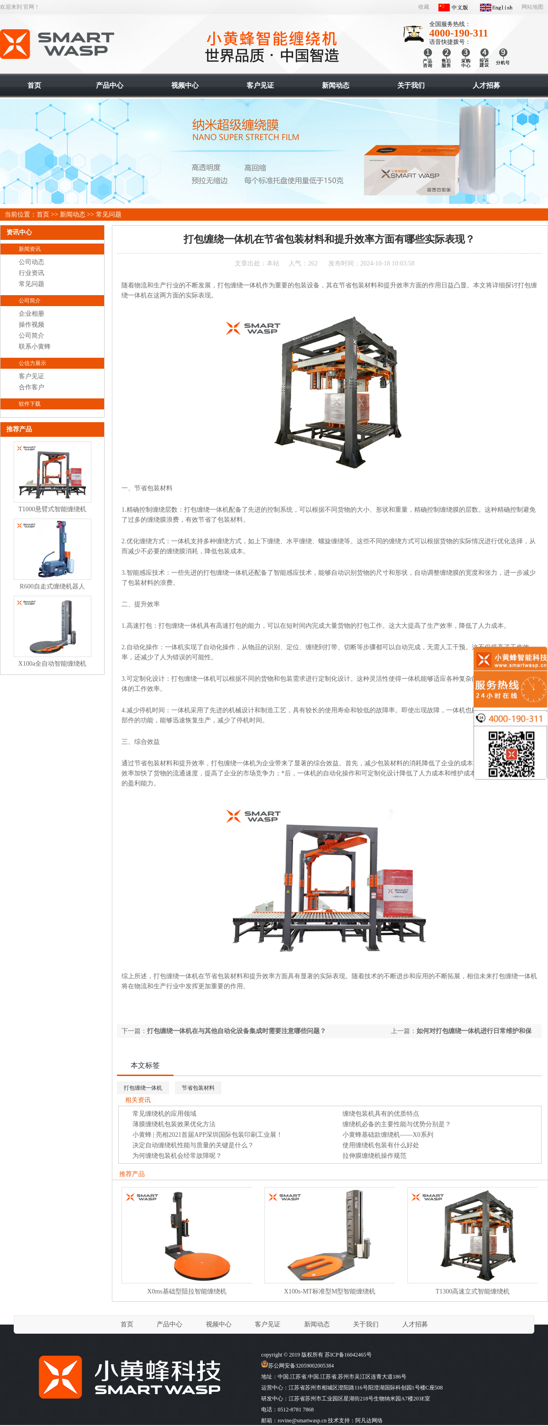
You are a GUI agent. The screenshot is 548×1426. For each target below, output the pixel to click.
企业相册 (31, 313)
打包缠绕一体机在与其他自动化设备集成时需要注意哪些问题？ (236, 1031)
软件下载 (30, 404)
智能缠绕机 (58, 44)
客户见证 (31, 376)
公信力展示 (32, 363)
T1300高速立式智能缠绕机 (473, 1291)
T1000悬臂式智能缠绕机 (52, 509)
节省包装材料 (198, 1088)
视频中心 (219, 1324)
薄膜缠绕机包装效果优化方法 (174, 1124)
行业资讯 (31, 273)
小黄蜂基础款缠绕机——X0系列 (387, 1134)
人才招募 (415, 1324)
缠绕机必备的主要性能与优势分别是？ (396, 1124)
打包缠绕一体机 (143, 1088)
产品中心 (169, 1324)
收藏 (423, 7)
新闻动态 (72, 214)
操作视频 (31, 324)
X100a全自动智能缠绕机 (52, 663)
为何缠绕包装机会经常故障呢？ (177, 1155)
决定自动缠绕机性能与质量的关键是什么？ (193, 1145)
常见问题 (108, 214)
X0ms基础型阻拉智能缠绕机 (186, 1291)
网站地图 (532, 7)
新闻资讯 (30, 249)
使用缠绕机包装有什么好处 (380, 1145)
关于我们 (366, 1324)
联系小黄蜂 (35, 346)
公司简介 (30, 300)
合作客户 (31, 387)
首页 (43, 214)
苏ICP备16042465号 (348, 1355)
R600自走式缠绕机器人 (52, 586)
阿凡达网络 (369, 1420)
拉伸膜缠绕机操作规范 (374, 1155)
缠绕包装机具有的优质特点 (380, 1113)
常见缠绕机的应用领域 (164, 1113)
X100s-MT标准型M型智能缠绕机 (330, 1291)
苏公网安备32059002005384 (297, 1365)
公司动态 (31, 262)
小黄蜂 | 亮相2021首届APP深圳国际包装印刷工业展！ (207, 1134)
